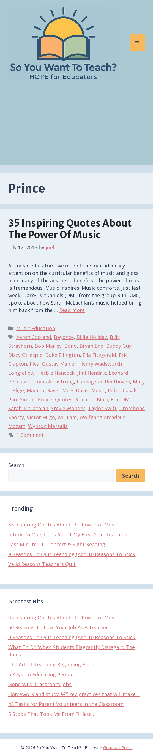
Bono (70, 346)
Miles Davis (75, 390)
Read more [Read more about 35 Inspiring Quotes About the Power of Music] (72, 310)
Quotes (63, 399)
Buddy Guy (119, 346)
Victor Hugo (41, 417)
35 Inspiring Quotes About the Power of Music (70, 229)
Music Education (35, 328)
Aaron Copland (33, 337)
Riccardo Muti (91, 399)
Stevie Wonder (68, 408)
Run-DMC (121, 399)
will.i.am (67, 417)
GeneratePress (118, 747)
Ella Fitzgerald (99, 355)
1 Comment (30, 435)
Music (98, 390)
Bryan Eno (91, 346)
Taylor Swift (102, 408)
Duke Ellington (62, 355)
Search (16, 465)
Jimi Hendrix (91, 372)
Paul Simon (21, 399)
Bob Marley (48, 346)
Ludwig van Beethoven (103, 381)
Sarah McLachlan (28, 408)
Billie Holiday (91, 337)
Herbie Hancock (56, 372)
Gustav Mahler (59, 363)
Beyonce (64, 337)
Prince (44, 399)
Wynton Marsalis (48, 426)
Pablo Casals (123, 390)
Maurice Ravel (43, 390)
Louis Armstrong (54, 381)
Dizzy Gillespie (25, 355)
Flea (34, 363)
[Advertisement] (76, 126)
